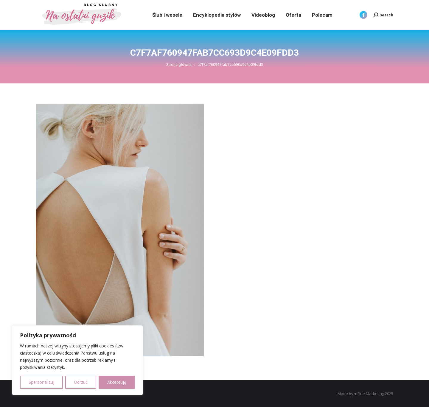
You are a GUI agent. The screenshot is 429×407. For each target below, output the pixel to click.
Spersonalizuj (41, 382)
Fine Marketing (371, 393)
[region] (77, 360)
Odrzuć (81, 382)
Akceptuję (116, 382)
